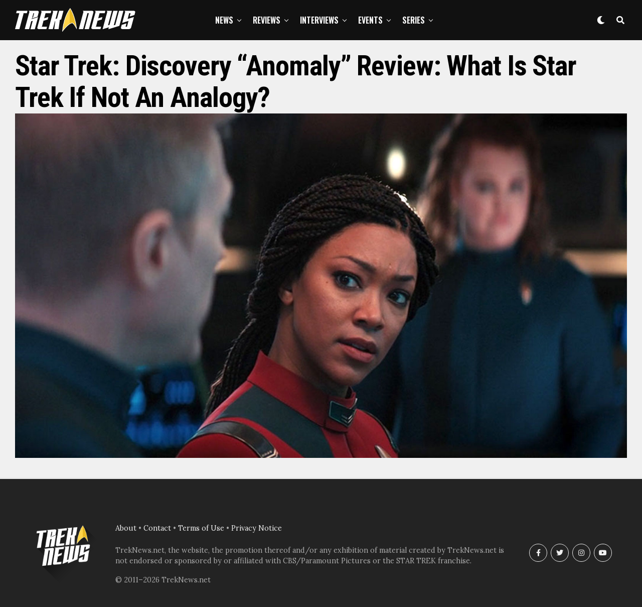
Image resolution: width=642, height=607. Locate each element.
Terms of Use (201, 528)
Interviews (319, 20)
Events (370, 20)
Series (413, 20)
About (125, 528)
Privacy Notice (256, 528)
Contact (157, 528)
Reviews (266, 20)
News (224, 20)
